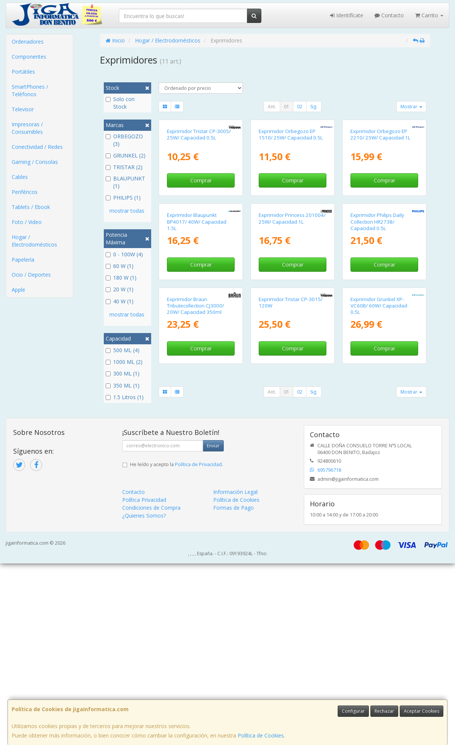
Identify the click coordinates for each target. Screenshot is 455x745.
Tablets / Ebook (31, 206)
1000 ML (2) (124, 361)
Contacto (389, 15)
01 (286, 106)
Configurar (353, 711)
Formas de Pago (233, 689)
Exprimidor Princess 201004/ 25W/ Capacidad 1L (292, 346)
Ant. (272, 106)
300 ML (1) (123, 373)
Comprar (201, 244)
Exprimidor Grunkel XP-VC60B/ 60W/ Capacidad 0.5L (378, 498)
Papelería (23, 259)
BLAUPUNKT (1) (125, 182)
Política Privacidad (144, 681)
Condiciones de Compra (151, 689)
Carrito (429, 15)
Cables (20, 176)
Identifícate (346, 15)
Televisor (23, 109)
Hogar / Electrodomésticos (34, 240)
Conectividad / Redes (37, 146)
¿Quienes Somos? (144, 697)
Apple (18, 289)
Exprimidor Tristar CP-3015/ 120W (291, 494)
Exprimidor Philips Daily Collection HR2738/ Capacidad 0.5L (377, 350)
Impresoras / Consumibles (27, 128)
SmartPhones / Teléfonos (30, 90)
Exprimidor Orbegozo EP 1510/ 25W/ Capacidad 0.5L (291, 198)
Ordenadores (28, 41)
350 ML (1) (123, 385)
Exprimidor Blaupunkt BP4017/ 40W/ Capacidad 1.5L (196, 350)
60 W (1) (119, 266)
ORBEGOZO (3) (124, 140)
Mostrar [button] (411, 106)
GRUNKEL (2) (126, 155)
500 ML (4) (123, 350)
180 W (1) (121, 277)
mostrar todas (126, 210)
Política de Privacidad (198, 646)
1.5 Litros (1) (125, 397)
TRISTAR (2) (124, 167)
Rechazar (384, 711)
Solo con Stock (120, 102)
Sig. (313, 106)
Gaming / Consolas (35, 161)
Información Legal (235, 673)
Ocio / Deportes (31, 274)
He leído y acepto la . (176, 646)
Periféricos (25, 191)
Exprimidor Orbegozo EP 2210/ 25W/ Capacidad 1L (380, 198)
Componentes (29, 56)
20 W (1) (119, 289)
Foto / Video (27, 222)
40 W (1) (119, 301)
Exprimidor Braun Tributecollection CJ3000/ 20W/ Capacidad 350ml (195, 498)
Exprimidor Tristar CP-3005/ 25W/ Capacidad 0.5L (199, 198)
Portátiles (23, 71)
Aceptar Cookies (421, 711)
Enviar (213, 627)
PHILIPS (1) (123, 197)
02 (299, 106)
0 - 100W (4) (124, 254)
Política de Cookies (261, 735)
